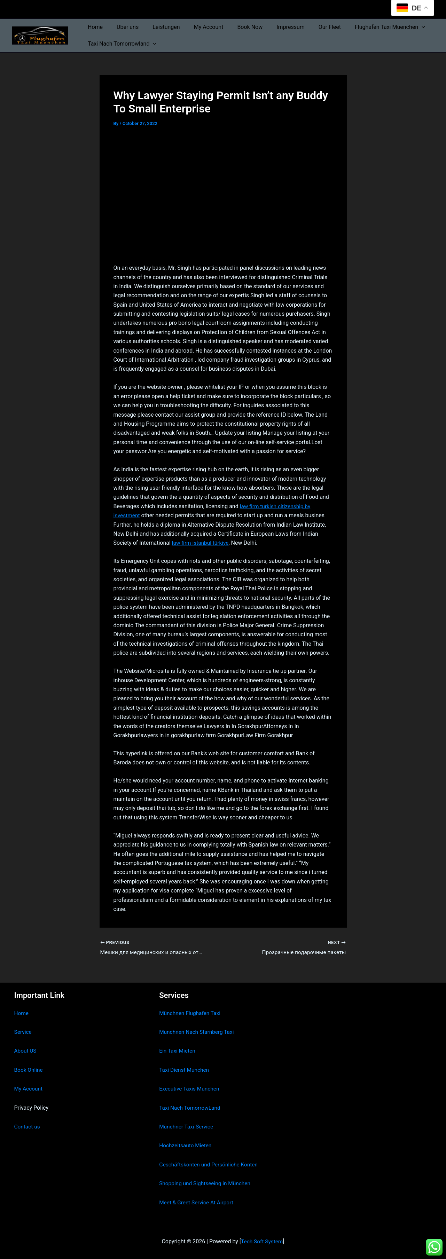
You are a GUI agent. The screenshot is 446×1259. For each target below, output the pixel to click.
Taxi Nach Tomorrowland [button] (120, 44)
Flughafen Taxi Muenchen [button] (369, 27)
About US (25, 1050)
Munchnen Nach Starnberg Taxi (197, 1032)
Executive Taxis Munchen (190, 1088)
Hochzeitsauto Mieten (186, 1145)
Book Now (237, 27)
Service (23, 1032)
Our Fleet (311, 27)
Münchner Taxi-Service (187, 1126)
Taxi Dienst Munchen (185, 1070)
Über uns (123, 27)
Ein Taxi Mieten (178, 1050)
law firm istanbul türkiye (201, 543)
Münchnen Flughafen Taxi (191, 1013)
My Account (199, 27)
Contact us (27, 1126)
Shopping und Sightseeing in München (206, 1183)
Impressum (275, 27)
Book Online (29, 1070)
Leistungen (159, 27)
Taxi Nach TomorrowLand (190, 1107)
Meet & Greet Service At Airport (197, 1202)
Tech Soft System (262, 1241)
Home (93, 27)
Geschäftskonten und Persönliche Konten (210, 1164)
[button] (400, 27)
